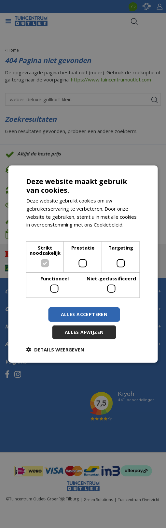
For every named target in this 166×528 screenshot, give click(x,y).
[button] (55, 349)
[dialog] (83, 264)
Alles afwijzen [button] (84, 332)
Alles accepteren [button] (84, 314)
